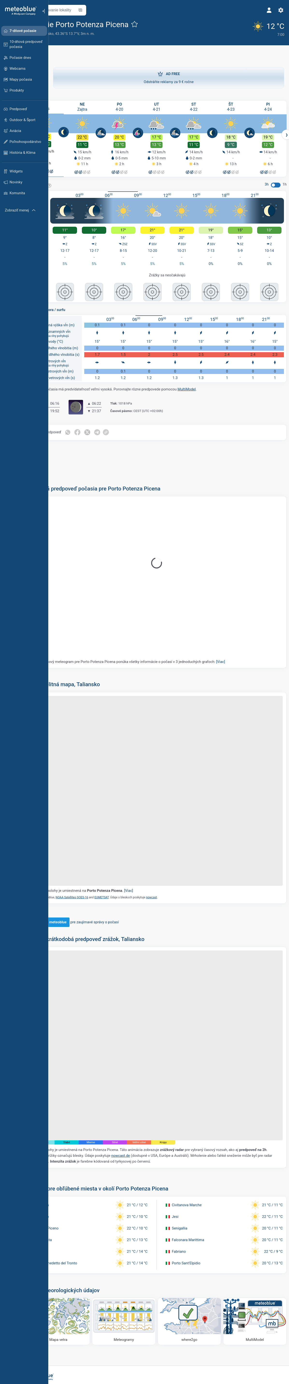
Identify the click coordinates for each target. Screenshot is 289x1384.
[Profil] (266, 10)
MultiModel (213, 383)
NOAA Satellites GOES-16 (98, 869)
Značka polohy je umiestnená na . (110, 862)
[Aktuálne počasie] (262, 27)
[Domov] (19, 10)
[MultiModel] (256, 1269)
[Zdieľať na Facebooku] (104, 426)
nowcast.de (176, 1105)
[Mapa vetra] (81, 1269)
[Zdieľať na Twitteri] (114, 426)
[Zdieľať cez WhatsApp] (94, 426)
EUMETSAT (128, 869)
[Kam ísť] (198, 1269)
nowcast (178, 869)
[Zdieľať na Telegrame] (124, 426)
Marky (58, 33)
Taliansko (72, 33)
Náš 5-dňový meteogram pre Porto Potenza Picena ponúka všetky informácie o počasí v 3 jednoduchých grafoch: (156, 655)
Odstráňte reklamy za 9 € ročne (168, 75)
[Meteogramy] (139, 1269)
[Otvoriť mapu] (107, 10)
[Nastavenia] (278, 10)
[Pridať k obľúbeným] (161, 24)
